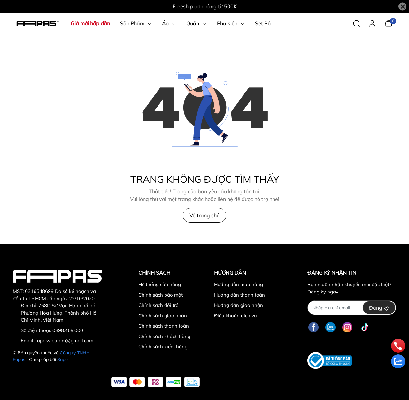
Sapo (62, 359)
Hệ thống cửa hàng (159, 284)
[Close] (402, 7)
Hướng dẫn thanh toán (239, 295)
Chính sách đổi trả (158, 305)
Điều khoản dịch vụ (235, 316)
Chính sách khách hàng (164, 336)
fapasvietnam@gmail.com (64, 340)
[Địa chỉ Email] (351, 307)
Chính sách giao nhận (162, 316)
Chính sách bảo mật (160, 295)
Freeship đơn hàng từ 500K (205, 6)
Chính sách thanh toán (163, 326)
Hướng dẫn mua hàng (238, 284)
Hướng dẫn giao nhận (238, 305)
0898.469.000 (67, 330)
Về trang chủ (204, 215)
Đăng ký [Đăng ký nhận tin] (379, 308)
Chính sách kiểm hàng (163, 347)
